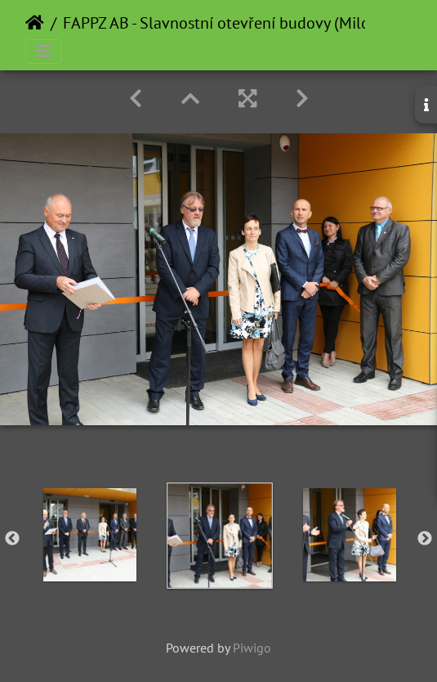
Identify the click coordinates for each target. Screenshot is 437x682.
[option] (89, 535)
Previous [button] (12, 539)
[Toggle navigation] (43, 51)
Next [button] (425, 539)
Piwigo (252, 647)
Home (34, 23)
